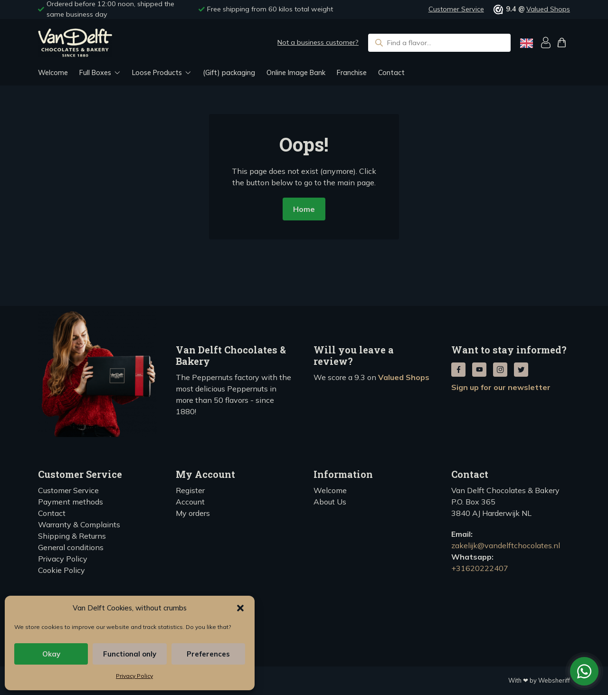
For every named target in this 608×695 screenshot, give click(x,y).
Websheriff (554, 680)
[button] (240, 608)
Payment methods (70, 501)
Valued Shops (548, 9)
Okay (51, 653)
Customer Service (456, 9)
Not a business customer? (318, 42)
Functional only (129, 653)
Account (190, 501)
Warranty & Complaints (79, 524)
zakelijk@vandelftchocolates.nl (505, 545)
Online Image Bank (295, 72)
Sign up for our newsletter (501, 387)
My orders (193, 513)
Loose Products (157, 72)
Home (304, 209)
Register (190, 490)
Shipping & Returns (72, 536)
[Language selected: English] (526, 43)
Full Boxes (95, 72)
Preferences (208, 653)
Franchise (352, 72)
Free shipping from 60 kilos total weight (270, 9)
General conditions (71, 547)
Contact (391, 72)
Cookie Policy (61, 570)
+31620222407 (479, 568)
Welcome (53, 72)
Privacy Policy (134, 675)
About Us (330, 501)
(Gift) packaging (229, 72)
